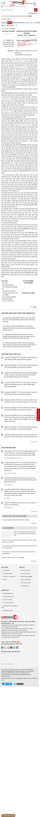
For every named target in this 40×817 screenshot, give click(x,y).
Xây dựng (13, 473)
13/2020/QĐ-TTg (20, 61)
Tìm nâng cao (32, 13)
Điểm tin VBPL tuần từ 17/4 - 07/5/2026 (13, 557)
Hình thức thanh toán (8, 596)
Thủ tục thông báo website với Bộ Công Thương (15, 520)
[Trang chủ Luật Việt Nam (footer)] (19, 617)
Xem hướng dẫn (6, 19)
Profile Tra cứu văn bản (9, 576)
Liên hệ (5, 579)
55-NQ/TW (25, 77)
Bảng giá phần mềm (8, 593)
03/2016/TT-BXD (8, 111)
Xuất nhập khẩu (8, 484)
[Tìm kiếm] (35, 10)
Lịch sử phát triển (7, 573)
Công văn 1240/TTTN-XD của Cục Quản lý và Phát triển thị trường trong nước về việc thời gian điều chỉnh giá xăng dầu (20, 384)
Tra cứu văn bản (25, 570)
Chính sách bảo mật (8, 602)
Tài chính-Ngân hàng (9, 458)
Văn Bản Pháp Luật (6, 678)
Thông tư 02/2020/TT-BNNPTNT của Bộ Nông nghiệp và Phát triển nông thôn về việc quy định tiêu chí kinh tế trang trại (19, 328)
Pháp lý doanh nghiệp (26, 576)
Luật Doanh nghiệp (17, 678)
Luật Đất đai (26, 678)
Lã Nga (33, 307)
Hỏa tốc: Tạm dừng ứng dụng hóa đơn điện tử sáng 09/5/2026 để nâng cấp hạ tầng (25, 533)
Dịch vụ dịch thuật (26, 579)
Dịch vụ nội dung (25, 582)
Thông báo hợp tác (8, 610)
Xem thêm (34, 441)
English (29, 3)
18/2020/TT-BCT (22, 67)
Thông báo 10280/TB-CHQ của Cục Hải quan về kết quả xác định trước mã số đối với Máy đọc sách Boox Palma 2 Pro (20, 480)
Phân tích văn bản (25, 573)
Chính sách (19, 458)
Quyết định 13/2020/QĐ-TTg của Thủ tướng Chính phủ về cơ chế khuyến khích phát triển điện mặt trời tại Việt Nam (19, 319)
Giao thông (7, 473)
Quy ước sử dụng (7, 599)
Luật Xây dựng (5, 99)
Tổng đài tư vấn (25, 585)
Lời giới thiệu (6, 570)
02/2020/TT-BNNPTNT (25, 125)
